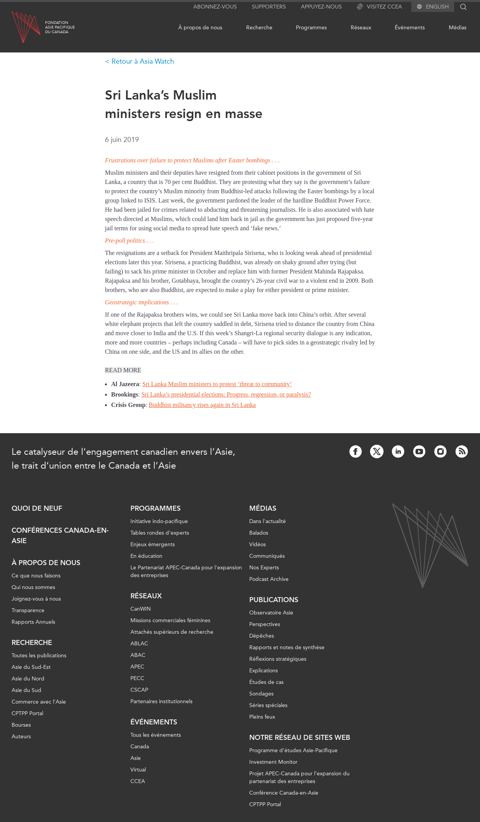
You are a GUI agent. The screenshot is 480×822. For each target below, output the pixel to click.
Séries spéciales (268, 705)
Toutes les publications (39, 655)
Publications (273, 600)
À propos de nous (200, 27)
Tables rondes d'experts (159, 533)
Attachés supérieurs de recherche (171, 632)
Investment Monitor (273, 762)
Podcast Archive (269, 579)
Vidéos (257, 544)
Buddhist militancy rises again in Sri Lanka (202, 405)
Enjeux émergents (152, 544)
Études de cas (266, 682)
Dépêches (261, 636)
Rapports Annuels (33, 622)
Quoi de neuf (37, 508)
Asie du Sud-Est (31, 667)
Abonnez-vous (215, 6)
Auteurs (21, 736)
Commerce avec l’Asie (39, 702)
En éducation (146, 556)
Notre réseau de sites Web (299, 737)
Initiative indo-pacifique (159, 521)
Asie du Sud (26, 690)
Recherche (259, 27)
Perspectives (264, 624)
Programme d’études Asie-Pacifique (293, 750)
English (437, 7)
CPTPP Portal (27, 713)
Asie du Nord (28, 678)
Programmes (311, 27)
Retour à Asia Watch (143, 61)
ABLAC (139, 643)
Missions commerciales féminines (170, 620)
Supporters (269, 6)
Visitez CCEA (379, 6)
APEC (137, 666)
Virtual (138, 769)
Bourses (21, 725)
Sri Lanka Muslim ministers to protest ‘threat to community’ (217, 384)
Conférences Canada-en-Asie (60, 535)
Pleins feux (262, 717)
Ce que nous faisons (36, 575)
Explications (263, 670)
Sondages (261, 693)
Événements (410, 27)
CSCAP (139, 690)
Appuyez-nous (321, 6)
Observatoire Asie (271, 612)
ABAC (137, 655)
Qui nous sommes (33, 587)
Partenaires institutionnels (161, 701)
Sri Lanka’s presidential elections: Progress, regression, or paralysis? (226, 394)
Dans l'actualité (267, 521)
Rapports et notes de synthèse (287, 647)
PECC (137, 678)
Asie (135, 758)
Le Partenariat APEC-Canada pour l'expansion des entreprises (186, 571)
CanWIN (140, 609)
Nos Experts (264, 567)
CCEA (137, 781)
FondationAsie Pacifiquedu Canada (60, 27)
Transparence (28, 610)
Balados (258, 533)
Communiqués (267, 556)
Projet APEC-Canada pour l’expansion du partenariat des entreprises (299, 777)
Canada (139, 746)
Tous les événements (155, 735)
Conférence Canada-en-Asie (283, 793)
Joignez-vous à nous (36, 599)
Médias (457, 27)
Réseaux (361, 27)
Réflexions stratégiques (277, 659)
